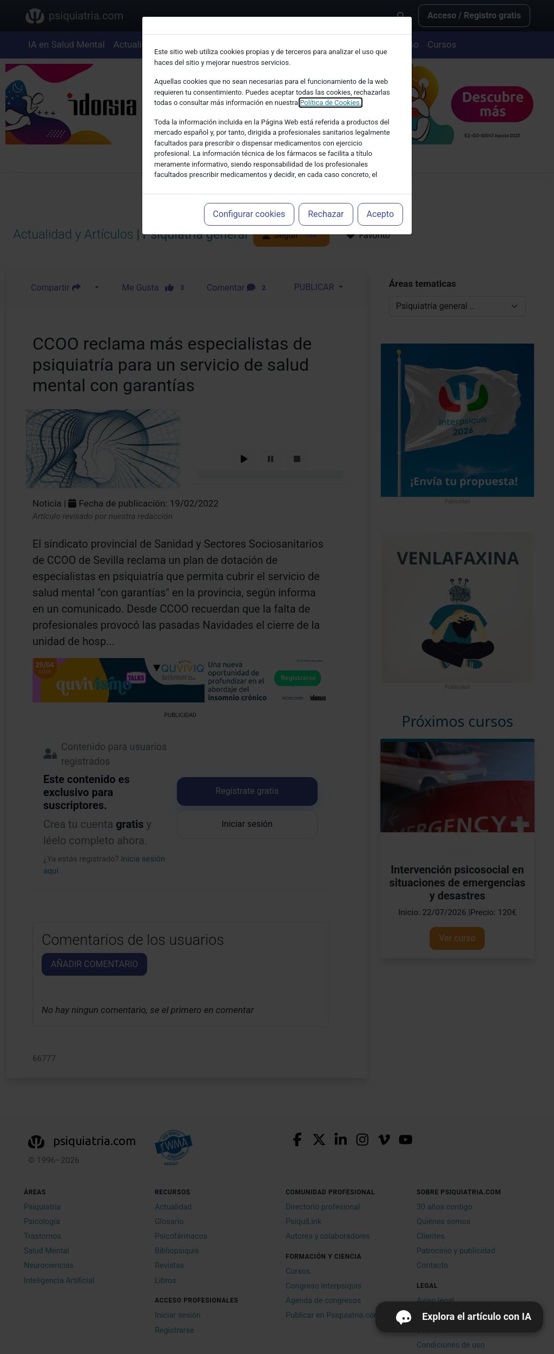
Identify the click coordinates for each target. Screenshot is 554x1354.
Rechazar (326, 214)
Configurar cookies (249, 214)
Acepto (380, 214)
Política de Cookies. (330, 102)
